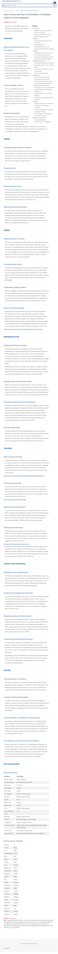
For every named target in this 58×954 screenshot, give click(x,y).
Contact (36, 943)
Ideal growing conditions (41, 37)
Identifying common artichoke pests (44, 87)
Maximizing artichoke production (43, 81)
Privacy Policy (31, 943)
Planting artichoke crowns (41, 47)
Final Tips (35, 101)
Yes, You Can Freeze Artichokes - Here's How (16, 544)
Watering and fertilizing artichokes (44, 49)
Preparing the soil (39, 45)
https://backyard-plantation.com (11, 1)
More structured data (39, 118)
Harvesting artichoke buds (41, 79)
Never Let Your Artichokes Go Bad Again (15, 499)
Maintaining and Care (39, 61)
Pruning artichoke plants (41, 73)
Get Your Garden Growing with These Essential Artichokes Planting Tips (24, 476)
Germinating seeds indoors (42, 55)
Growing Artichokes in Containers (43, 103)
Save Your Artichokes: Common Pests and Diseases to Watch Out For (23, 329)
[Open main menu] (54, 2)
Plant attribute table (40, 120)
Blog (17, 10)
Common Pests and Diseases (41, 85)
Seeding (35, 51)
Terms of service (23, 943)
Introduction (36, 28)
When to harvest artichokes (42, 77)
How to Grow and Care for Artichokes (29, 10)
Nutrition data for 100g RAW (42, 122)
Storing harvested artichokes (42, 83)
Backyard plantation (9, 10)
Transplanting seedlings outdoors (44, 57)
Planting (35, 38)
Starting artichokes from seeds (43, 53)
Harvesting (36, 75)
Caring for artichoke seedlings (42, 59)
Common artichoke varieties (42, 34)
